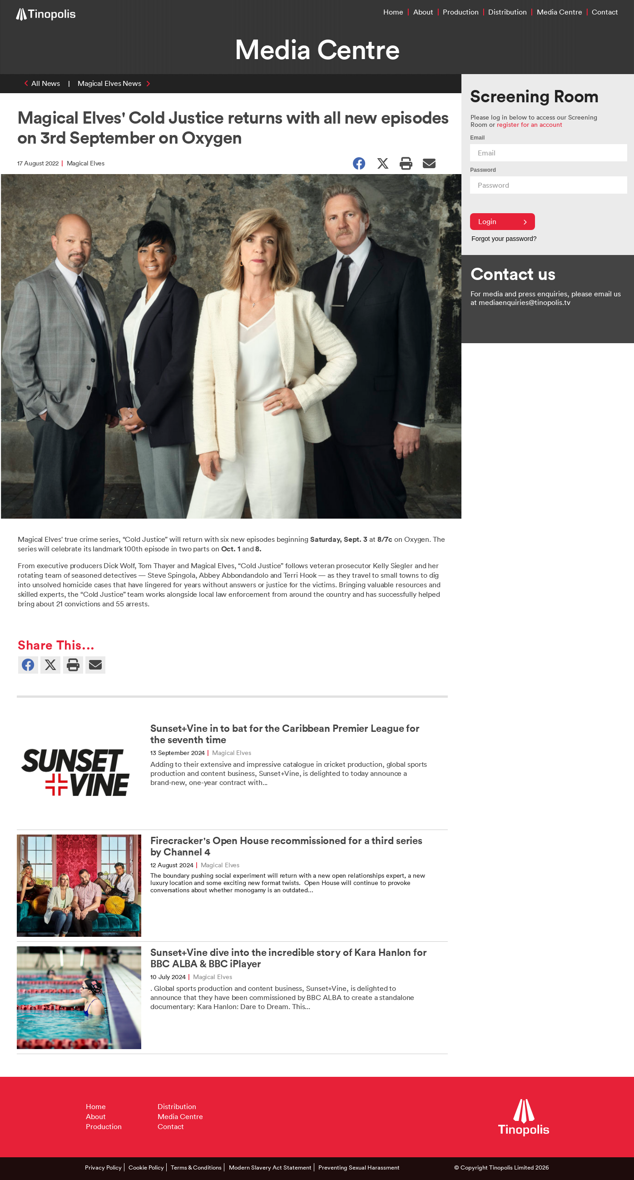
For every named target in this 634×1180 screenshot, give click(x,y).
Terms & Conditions (196, 1167)
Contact (605, 11)
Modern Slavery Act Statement (270, 1167)
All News (45, 83)
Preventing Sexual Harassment (359, 1167)
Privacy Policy (103, 1167)
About (423, 11)
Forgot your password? (503, 238)
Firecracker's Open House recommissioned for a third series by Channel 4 (286, 846)
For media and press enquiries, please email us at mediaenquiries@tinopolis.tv (546, 298)
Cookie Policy (146, 1167)
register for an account (529, 124)
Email (477, 138)
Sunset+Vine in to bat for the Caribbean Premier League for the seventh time (285, 734)
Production (461, 11)
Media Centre (559, 11)
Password (483, 170)
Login (502, 221)
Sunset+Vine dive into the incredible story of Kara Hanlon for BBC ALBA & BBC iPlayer (288, 958)
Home (393, 11)
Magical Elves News (109, 83)
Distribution (507, 11)
